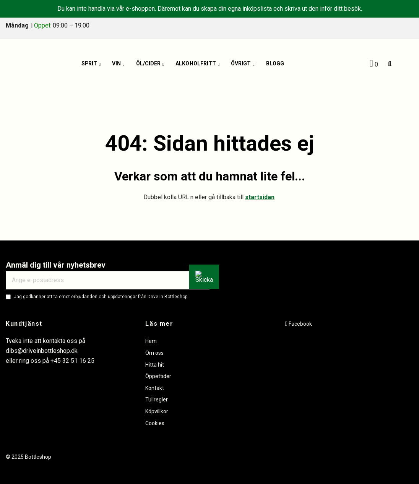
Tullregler (156, 399)
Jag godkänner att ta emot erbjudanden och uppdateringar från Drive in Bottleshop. (101, 296)
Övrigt (241, 64)
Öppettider (158, 376)
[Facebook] (298, 324)
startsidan (259, 197)
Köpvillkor (156, 411)
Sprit (89, 64)
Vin (116, 64)
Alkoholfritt (196, 64)
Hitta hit (154, 365)
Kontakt (154, 388)
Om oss (154, 353)
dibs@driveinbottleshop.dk (42, 350)
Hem (151, 341)
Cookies (154, 423)
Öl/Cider (148, 64)
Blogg (275, 64)
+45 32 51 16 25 (72, 360)
